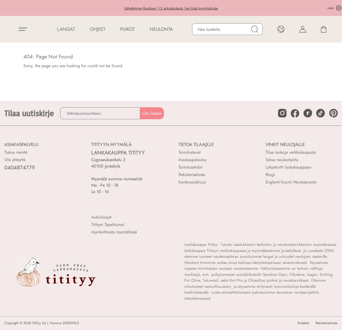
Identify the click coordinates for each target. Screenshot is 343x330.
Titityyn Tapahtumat (107, 224)
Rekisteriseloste (192, 175)
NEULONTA (161, 29)
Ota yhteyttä (14, 160)
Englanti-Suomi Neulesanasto (291, 182)
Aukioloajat (101, 217)
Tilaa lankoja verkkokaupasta (291, 152)
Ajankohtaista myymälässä (114, 232)
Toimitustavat (190, 152)
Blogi (270, 175)
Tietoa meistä (15, 152)
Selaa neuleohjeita (282, 160)
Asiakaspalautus (192, 160)
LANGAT (66, 29)
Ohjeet (97, 29)
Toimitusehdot (190, 167)
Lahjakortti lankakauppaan (288, 167)
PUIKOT (127, 29)
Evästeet (303, 323)
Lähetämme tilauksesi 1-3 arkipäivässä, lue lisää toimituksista (171, 8)
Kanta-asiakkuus (192, 182)
